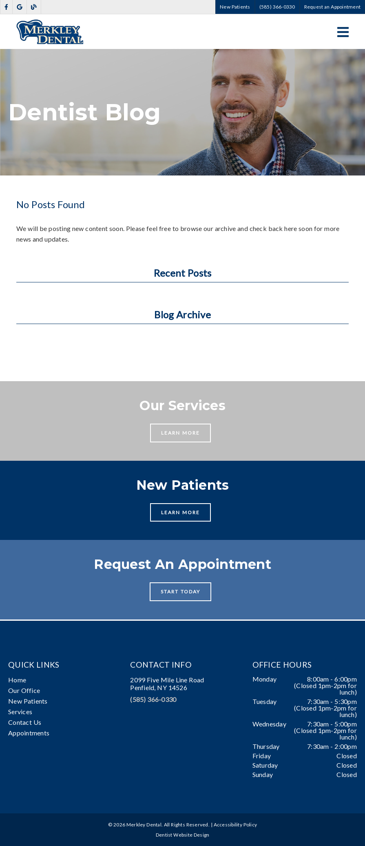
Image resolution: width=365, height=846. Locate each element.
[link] (6, 7)
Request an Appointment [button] (332, 7)
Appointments (28, 733)
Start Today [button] (180, 591)
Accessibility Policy (235, 825)
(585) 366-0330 (153, 699)
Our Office (24, 690)
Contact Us (24, 722)
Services (20, 711)
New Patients (28, 701)
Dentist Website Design (183, 835)
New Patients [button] (235, 7)
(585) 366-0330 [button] (277, 7)
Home (17, 680)
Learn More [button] (180, 433)
